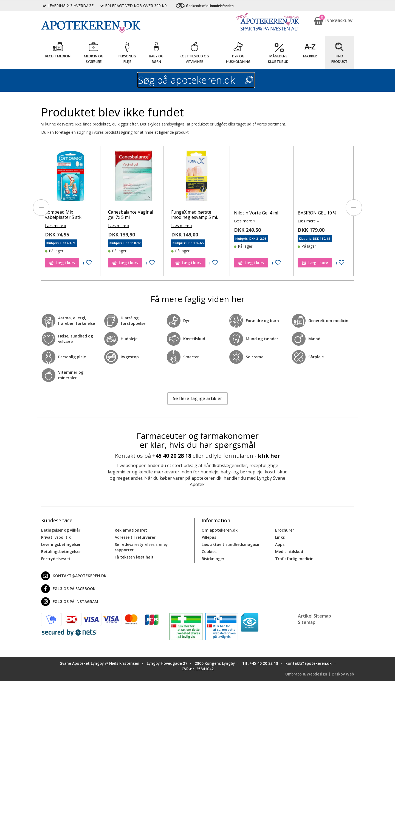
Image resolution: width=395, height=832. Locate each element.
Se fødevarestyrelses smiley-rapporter (142, 547)
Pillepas (209, 537)
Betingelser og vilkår (60, 530)
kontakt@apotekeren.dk (73, 575)
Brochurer (284, 530)
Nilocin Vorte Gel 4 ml (319, 213)
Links (280, 537)
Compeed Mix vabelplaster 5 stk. (126, 214)
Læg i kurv (62, 262)
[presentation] (41, 207)
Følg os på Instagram (69, 601)
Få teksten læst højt (134, 557)
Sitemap (306, 622)
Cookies (209, 551)
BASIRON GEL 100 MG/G (70, 212)
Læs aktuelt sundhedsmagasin (231, 544)
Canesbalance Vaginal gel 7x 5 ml (193, 214)
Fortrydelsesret (55, 558)
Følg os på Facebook (68, 588)
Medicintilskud (289, 551)
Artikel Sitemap (314, 616)
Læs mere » (55, 220)
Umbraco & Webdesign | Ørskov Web (319, 674)
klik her (269, 455)
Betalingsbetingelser (61, 551)
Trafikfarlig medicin (294, 558)
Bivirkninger (213, 558)
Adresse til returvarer (135, 537)
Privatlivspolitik (56, 537)
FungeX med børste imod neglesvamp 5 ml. (257, 214)
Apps (279, 544)
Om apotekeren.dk (220, 530)
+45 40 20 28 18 (171, 455)
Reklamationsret (131, 530)
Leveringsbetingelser (61, 544)
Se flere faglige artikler (197, 398)
